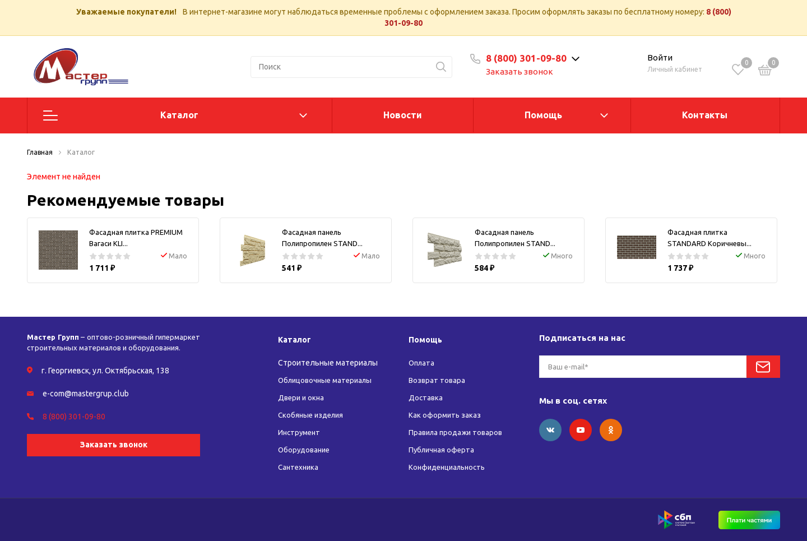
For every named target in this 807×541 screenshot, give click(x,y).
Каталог (179, 115)
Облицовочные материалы (328, 380)
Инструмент (300, 432)
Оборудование (305, 449)
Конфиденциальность (450, 467)
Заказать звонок (526, 71)
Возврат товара (438, 380)
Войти (659, 57)
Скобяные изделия (313, 414)
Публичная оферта (443, 449)
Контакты (704, 115)
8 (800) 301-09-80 (533, 58)
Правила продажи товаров (458, 432)
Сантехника (299, 467)
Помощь (543, 115)
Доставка (426, 397)
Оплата (423, 362)
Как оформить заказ (446, 414)
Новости (402, 115)
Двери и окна (302, 397)
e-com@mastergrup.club (86, 393)
